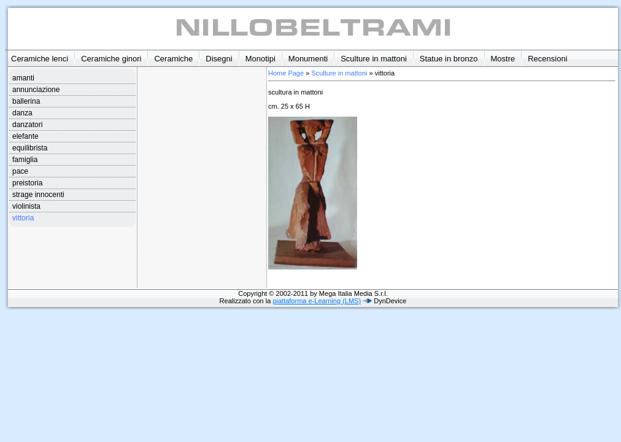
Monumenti (308, 58)
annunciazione (36, 89)
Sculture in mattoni (374, 58)
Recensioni (547, 58)
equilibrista (29, 148)
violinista (26, 206)
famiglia (24, 159)
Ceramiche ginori (111, 58)
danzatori (27, 124)
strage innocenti (38, 194)
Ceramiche (173, 58)
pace (20, 171)
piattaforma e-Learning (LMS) (316, 300)
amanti (23, 78)
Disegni (219, 58)
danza (22, 113)
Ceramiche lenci (39, 58)
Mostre (503, 58)
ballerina (26, 101)
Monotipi (260, 58)
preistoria (27, 183)
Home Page (286, 73)
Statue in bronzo (449, 58)
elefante (25, 136)
